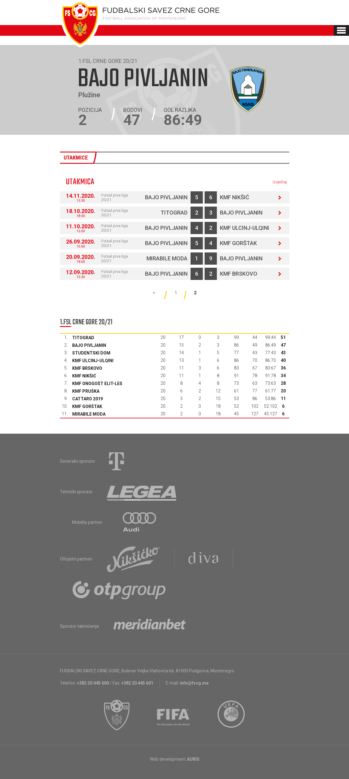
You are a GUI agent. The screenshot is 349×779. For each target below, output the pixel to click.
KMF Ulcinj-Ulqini (244, 228)
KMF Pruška (85, 391)
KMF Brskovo (238, 273)
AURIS (193, 759)
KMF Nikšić (234, 197)
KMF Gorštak (238, 243)
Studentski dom (91, 353)
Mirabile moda (167, 258)
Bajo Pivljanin (166, 197)
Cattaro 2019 (87, 398)
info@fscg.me (194, 683)
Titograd (174, 212)
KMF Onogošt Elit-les (97, 383)
